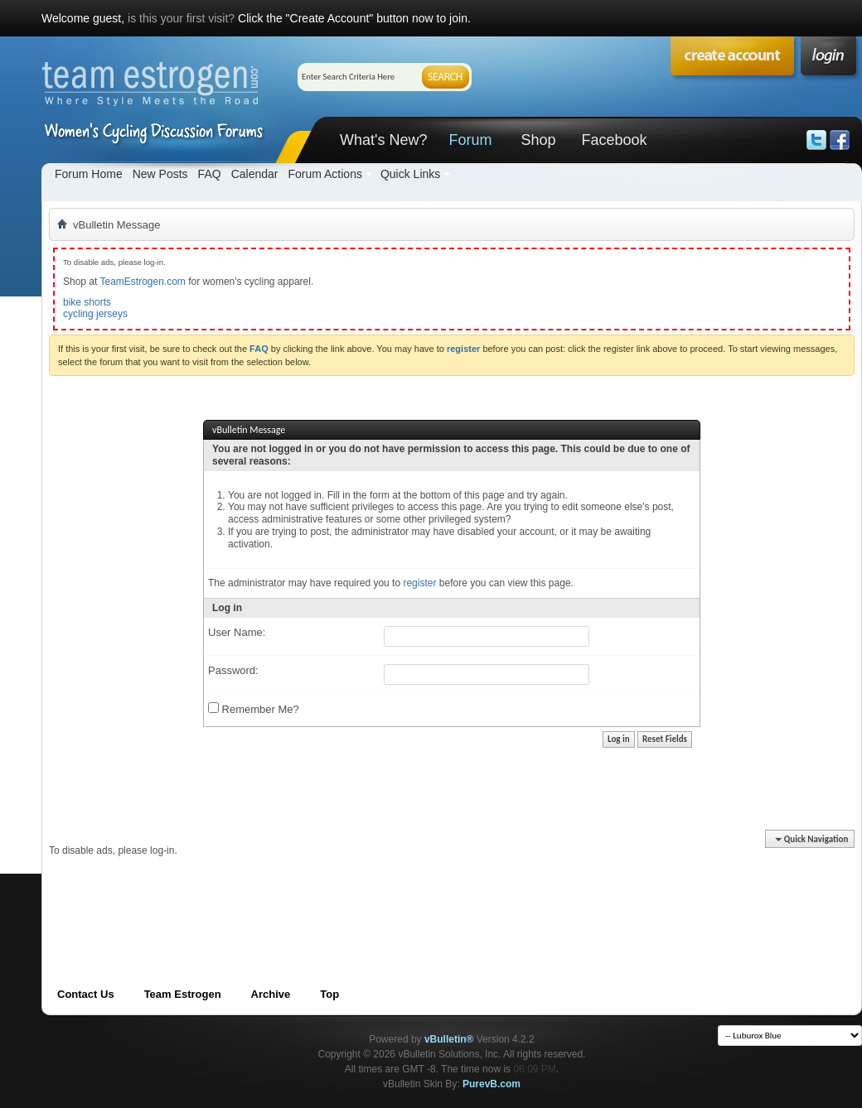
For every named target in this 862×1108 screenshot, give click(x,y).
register (419, 583)
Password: (233, 670)
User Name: (236, 632)
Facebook (613, 140)
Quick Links (410, 174)
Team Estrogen (182, 994)
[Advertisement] (350, 894)
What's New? (383, 140)
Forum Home (89, 174)
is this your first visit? (181, 18)
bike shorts (87, 302)
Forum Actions (324, 174)
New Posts (160, 174)
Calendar (254, 174)
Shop (538, 140)
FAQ (209, 174)
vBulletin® (449, 1039)
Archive (271, 994)
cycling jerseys (95, 314)
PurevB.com (491, 1084)
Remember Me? (253, 708)
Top (329, 994)
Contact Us (85, 994)
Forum (470, 140)
